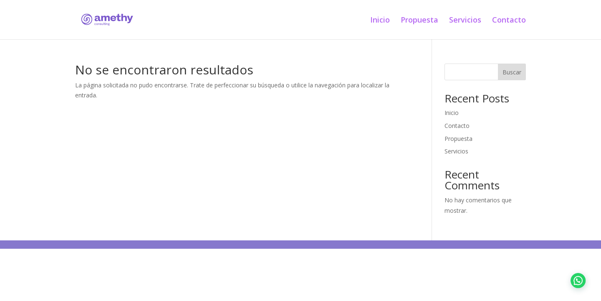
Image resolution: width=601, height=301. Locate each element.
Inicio (380, 21)
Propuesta (419, 21)
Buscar (512, 72)
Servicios (465, 21)
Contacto (509, 21)
